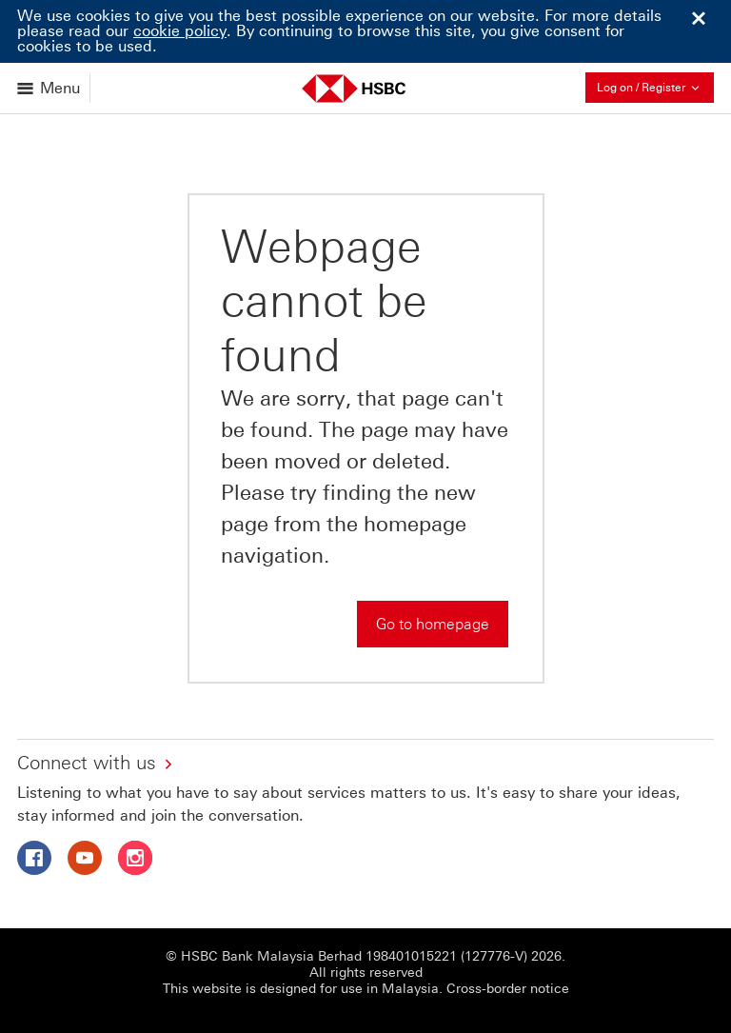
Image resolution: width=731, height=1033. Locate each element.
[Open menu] (50, 88)
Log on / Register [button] (655, 87)
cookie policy (180, 31)
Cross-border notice (507, 989)
